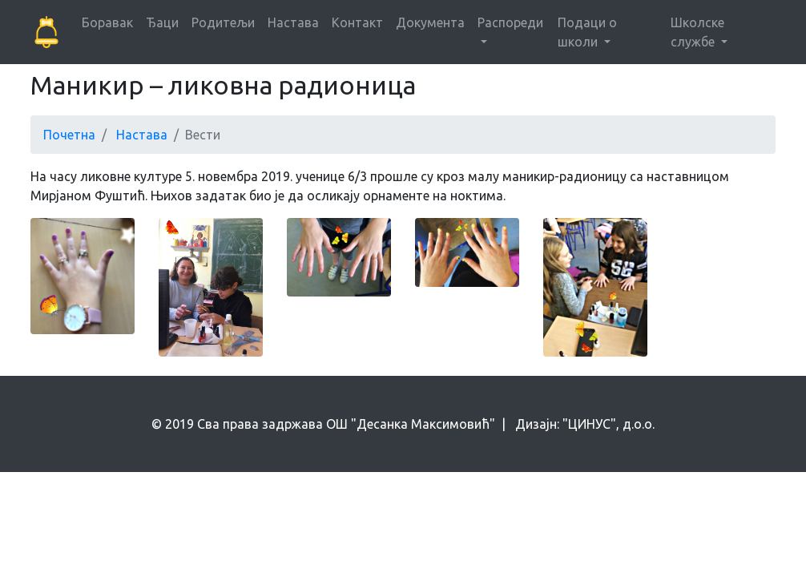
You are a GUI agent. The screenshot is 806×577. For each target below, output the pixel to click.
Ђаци (162, 22)
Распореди (510, 22)
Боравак (107, 22)
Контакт (357, 22)
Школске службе (697, 32)
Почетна (69, 134)
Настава (293, 22)
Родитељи (223, 22)
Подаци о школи (587, 32)
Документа (430, 22)
